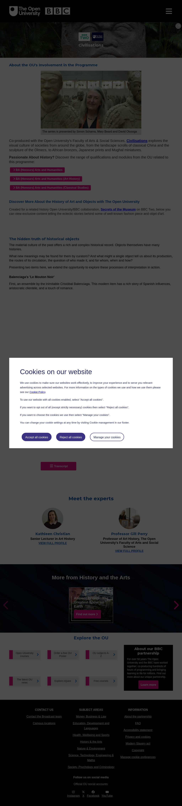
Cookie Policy (37, 392)
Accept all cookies (36, 437)
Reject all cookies (71, 437)
